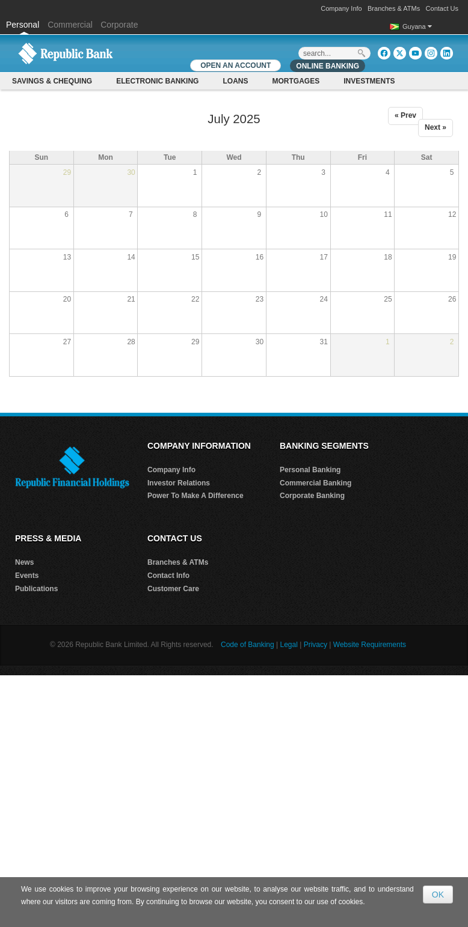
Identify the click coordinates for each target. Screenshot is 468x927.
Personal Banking (310, 470)
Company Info (341, 8)
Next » (435, 127)
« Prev (405, 115)
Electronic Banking (157, 81)
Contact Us (442, 8)
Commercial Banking (315, 483)
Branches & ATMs (394, 8)
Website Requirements (369, 644)
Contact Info (168, 575)
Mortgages (295, 81)
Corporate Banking (312, 495)
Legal (289, 644)
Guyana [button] (417, 26)
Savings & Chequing (52, 81)
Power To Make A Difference (195, 495)
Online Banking (327, 66)
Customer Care (173, 589)
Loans (235, 81)
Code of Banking (247, 644)
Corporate (119, 24)
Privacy (315, 644)
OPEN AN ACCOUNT (235, 65)
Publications (36, 589)
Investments (369, 81)
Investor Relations (178, 483)
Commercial (70, 24)
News (24, 562)
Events (26, 575)
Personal (24, 24)
